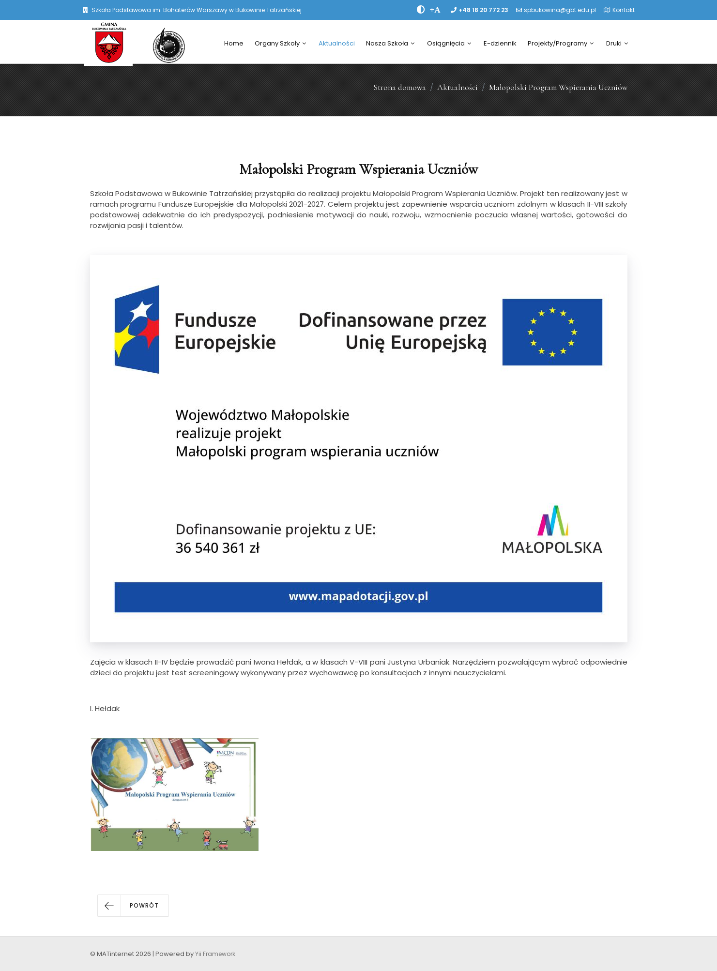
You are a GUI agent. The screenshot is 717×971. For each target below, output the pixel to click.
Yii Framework (215, 954)
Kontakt (623, 10)
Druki (617, 43)
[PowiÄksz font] (435, 9)
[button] (133, 906)
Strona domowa (399, 87)
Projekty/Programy (561, 43)
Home (234, 43)
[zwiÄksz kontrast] (421, 9)
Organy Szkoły (280, 43)
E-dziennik (500, 43)
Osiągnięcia (449, 43)
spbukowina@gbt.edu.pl (560, 10)
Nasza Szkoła (390, 43)
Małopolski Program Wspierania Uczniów (558, 87)
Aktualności (337, 43)
